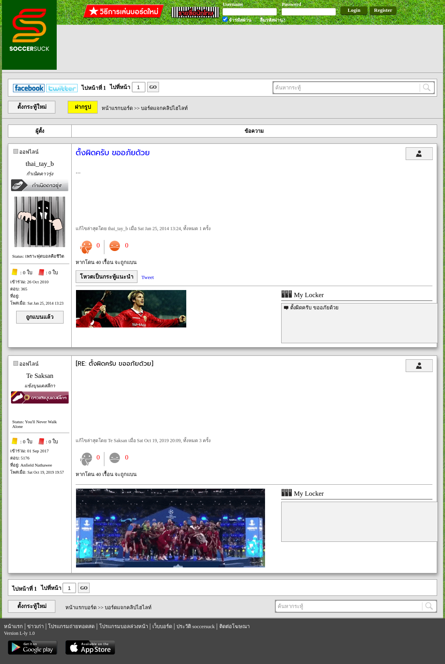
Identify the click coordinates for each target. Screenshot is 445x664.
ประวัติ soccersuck (195, 626)
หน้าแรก (13, 626)
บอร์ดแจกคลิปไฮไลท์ (164, 108)
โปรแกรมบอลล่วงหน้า (123, 626)
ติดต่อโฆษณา (234, 626)
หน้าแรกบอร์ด (117, 108)
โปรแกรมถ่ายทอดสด (71, 626)
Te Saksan (39, 375)
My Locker (302, 295)
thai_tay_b (40, 163)
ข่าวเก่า (35, 626)
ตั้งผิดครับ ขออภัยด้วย (314, 308)
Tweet (147, 277)
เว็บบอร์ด (162, 626)
